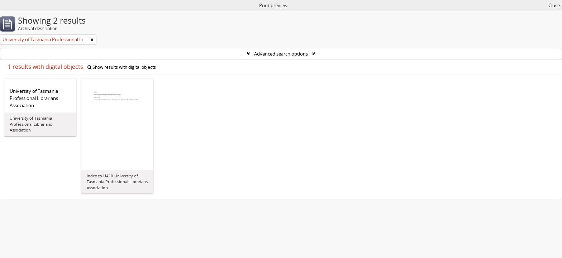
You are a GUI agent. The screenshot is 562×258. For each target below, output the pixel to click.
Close (554, 5)
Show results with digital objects (121, 67)
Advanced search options (281, 54)
